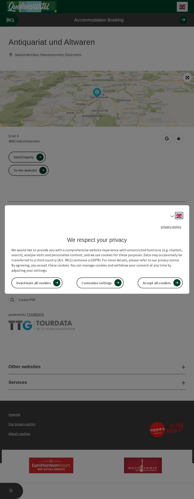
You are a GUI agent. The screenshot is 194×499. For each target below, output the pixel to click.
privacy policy (171, 226)
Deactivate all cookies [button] (33, 282)
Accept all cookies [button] (157, 282)
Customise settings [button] (97, 282)
